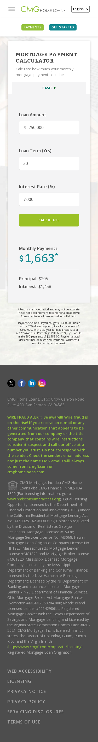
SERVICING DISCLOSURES (35, 712)
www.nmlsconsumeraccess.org (33, 498)
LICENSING (19, 681)
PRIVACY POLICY (26, 701)
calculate (49, 220)
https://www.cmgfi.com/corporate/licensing (44, 646)
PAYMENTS (33, 27)
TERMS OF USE (24, 722)
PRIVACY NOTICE (26, 691)
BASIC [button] (47, 88)
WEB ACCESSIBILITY (29, 671)
